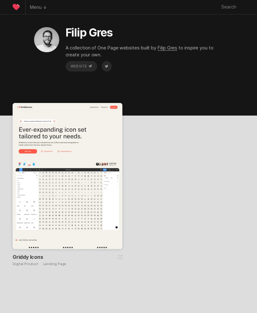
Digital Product (25, 264)
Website (81, 66)
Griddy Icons (28, 257)
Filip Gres (167, 47)
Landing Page (55, 264)
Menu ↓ (38, 7)
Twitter (106, 66)
